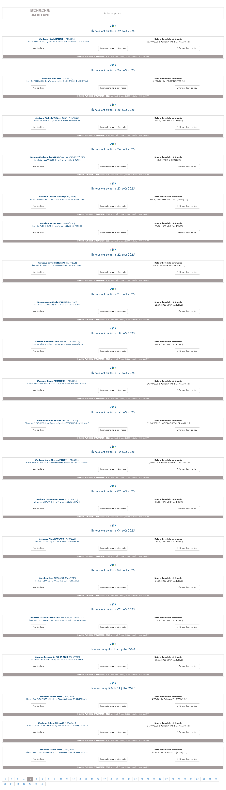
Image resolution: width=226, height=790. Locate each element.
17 (104, 779)
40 (30, 784)
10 (61, 779)
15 (92, 779)
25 (154, 779)
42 (42, 784)
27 (166, 779)
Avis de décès (39, 48)
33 (204, 779)
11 (67, 779)
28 (173, 779)
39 (24, 784)
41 (36, 784)
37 (11, 784)
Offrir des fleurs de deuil (187, 48)
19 (117, 779)
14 (86, 779)
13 (80, 779)
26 (160, 779)
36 (5, 784)
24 (148, 779)
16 (98, 779)
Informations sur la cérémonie (113, 48)
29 (179, 779)
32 (197, 779)
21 (129, 779)
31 (191, 779)
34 (210, 779)
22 (135, 779)
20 (123, 779)
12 (73, 779)
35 (216, 779)
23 (142, 779)
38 (17, 784)
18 (111, 779)
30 (185, 779)
